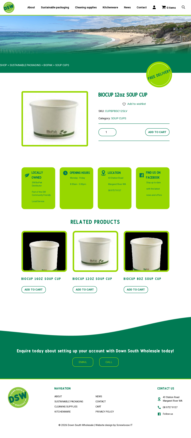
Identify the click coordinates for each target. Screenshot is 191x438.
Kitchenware (110, 7)
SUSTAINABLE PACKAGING (68, 401)
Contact (142, 7)
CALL (108, 362)
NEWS (99, 396)
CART (98, 406)
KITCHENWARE (62, 411)
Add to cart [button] (34, 289)
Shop (3, 65)
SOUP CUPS (62, 65)
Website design (104, 425)
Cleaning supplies (86, 7)
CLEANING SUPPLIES (65, 406)
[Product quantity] (107, 132)
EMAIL (83, 362)
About (31, 7)
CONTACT (101, 401)
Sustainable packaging (55, 7)
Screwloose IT (124, 425)
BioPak (48, 65)
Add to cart (157, 132)
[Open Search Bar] (183, 7)
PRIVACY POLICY (105, 411)
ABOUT (58, 396)
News (127, 7)
